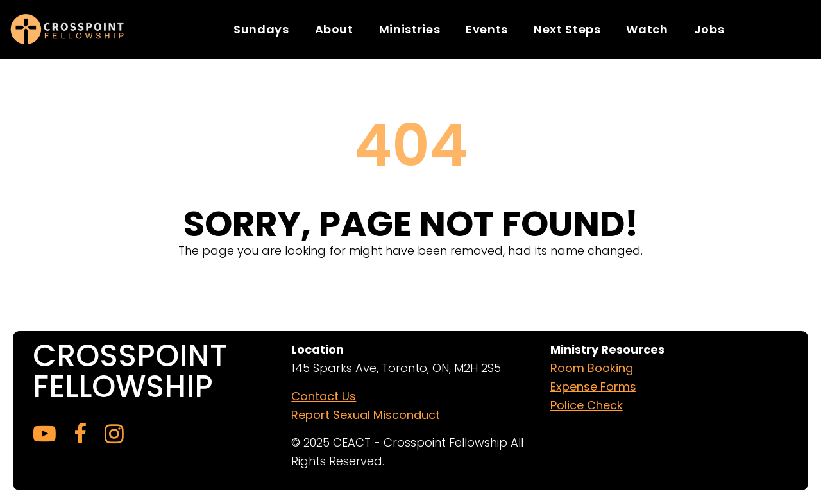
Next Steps (567, 29)
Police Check (586, 405)
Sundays (261, 29)
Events (487, 29)
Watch (647, 29)
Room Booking (591, 368)
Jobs (709, 29)
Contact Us (323, 396)
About (334, 29)
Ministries (409, 29)
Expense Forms (593, 387)
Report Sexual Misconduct (365, 415)
